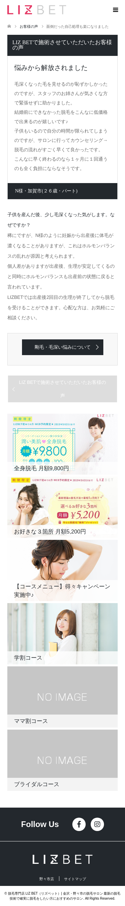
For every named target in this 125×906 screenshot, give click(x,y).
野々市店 (46, 879)
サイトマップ (75, 879)
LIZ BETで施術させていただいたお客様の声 (62, 389)
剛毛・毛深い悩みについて (63, 347)
